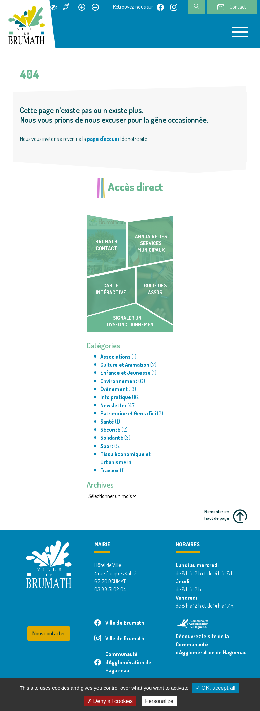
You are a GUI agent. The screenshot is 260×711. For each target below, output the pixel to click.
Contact (231, 7)
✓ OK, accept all (215, 688)
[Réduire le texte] (95, 7)
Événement (114, 389)
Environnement (118, 381)
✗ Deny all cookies (110, 701)
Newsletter (113, 405)
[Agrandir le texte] (81, 7)
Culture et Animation (124, 364)
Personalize (159, 701)
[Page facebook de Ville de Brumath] (160, 7)
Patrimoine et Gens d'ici (128, 413)
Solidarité (111, 437)
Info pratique (115, 397)
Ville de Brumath (119, 622)
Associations (115, 356)
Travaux (109, 470)
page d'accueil (104, 138)
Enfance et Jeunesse (125, 372)
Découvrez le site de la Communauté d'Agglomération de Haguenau (211, 644)
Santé (107, 421)
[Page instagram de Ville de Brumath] (174, 7)
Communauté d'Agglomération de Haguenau (122, 662)
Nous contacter (48, 633)
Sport (106, 446)
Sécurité (110, 429)
